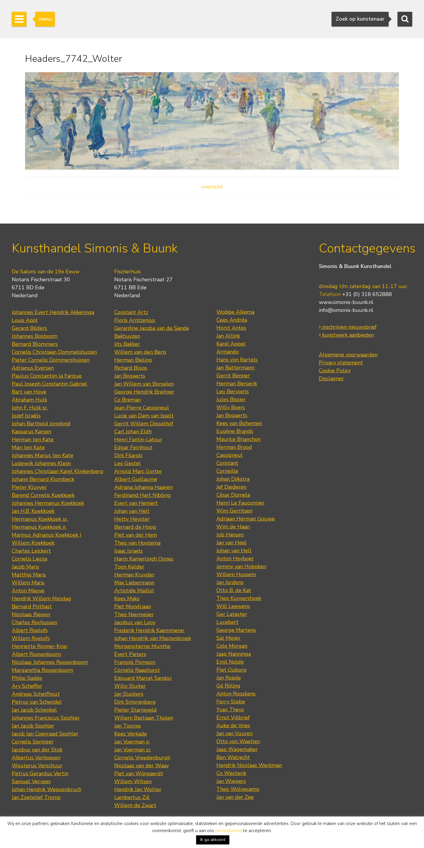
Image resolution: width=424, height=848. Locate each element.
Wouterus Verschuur (37, 765)
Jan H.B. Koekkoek (33, 511)
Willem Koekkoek (33, 542)
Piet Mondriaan (132, 606)
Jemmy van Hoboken (241, 566)
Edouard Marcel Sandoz (143, 678)
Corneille (227, 471)
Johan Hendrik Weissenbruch (46, 789)
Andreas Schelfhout (36, 693)
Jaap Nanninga (233, 653)
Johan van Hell (131, 511)
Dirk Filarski (128, 455)
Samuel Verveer (31, 781)
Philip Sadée (27, 678)
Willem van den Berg (140, 352)
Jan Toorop (127, 725)
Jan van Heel (231, 542)
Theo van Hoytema (137, 542)
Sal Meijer (228, 638)
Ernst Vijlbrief (233, 717)
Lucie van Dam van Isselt (144, 415)
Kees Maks (127, 598)
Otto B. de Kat (233, 590)
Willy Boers (230, 407)
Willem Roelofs (31, 638)
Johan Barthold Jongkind (41, 423)
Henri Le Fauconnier (240, 502)
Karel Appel (231, 343)
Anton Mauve (28, 590)
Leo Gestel (127, 463)
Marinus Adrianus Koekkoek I (46, 534)
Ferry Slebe (230, 701)
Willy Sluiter (130, 686)
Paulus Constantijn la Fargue (47, 375)
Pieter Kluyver (29, 487)
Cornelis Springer (33, 741)
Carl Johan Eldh (133, 431)
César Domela (233, 494)
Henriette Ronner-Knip (39, 646)
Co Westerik (231, 773)
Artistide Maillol (134, 590)
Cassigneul (229, 455)
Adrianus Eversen (33, 367)
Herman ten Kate (33, 439)
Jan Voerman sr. (132, 749)
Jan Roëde (228, 677)
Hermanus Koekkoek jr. (39, 526)
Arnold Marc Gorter (138, 471)
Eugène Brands (234, 431)
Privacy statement (341, 362)
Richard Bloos (130, 367)
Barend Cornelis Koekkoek (43, 495)
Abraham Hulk (29, 399)
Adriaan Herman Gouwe (245, 518)
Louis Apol (25, 320)
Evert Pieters (130, 654)
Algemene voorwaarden (348, 354)
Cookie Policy (335, 370)
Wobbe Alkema (235, 311)
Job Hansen (230, 534)
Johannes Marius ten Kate (42, 455)
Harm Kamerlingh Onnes (143, 558)
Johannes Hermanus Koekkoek (48, 503)
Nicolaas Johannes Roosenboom (50, 662)
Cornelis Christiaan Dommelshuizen (54, 352)
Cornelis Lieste (29, 558)
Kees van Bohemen (239, 423)
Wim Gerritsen (234, 510)
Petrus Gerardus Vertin (40, 773)
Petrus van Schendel (37, 701)
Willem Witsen (133, 781)
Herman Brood (234, 447)
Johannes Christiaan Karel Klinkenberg (57, 471)
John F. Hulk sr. (30, 407)
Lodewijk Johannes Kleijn (41, 463)
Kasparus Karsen (31, 431)
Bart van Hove (29, 391)
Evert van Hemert (136, 503)
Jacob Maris (25, 566)
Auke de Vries (233, 725)
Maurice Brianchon (238, 439)
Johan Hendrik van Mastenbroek (152, 638)
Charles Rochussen (34, 622)
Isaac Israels (128, 550)
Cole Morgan (231, 645)
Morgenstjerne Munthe (142, 646)
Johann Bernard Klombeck (43, 479)
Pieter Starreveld (135, 709)
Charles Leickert (31, 550)
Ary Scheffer (27, 686)
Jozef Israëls (26, 415)
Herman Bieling (133, 359)
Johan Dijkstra (232, 478)
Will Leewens (233, 606)
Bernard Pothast (32, 606)
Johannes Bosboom (34, 336)
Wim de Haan (233, 526)
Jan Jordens (230, 582)
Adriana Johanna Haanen (143, 487)
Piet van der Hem (135, 534)
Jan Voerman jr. (132, 741)
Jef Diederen (231, 486)
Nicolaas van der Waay (141, 765)
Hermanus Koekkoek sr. (40, 519)
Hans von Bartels (237, 359)
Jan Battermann (235, 367)
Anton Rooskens (236, 693)
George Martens (236, 630)
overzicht (212, 186)
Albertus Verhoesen (36, 757)
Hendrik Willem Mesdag (41, 598)
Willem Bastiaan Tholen (143, 717)
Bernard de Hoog (135, 526)
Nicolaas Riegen (31, 614)
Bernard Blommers (35, 344)
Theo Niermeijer (134, 614)
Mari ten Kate (28, 447)
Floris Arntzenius (134, 320)
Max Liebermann (134, 582)
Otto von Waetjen (238, 741)
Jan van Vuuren (234, 733)
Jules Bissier (231, 399)
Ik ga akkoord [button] (212, 839)
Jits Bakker (127, 344)
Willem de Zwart (135, 805)
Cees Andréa (231, 319)
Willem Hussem (236, 574)
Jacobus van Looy (134, 622)
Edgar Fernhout (133, 447)
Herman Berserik (236, 383)
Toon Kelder (129, 566)
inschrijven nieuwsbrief (348, 326)
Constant (227, 463)
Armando (227, 351)
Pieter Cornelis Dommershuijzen (51, 359)
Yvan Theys (230, 709)
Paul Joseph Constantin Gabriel (49, 383)
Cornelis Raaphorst (137, 670)
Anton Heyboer (235, 558)
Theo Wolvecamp (237, 789)
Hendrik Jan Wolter (137, 789)
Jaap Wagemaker (237, 749)
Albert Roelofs (30, 630)
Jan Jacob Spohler (33, 725)
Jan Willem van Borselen (144, 383)
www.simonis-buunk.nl (346, 302)
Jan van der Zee (235, 797)
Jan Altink (228, 335)
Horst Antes (231, 327)
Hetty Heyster (132, 519)
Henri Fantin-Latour (138, 439)
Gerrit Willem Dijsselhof (143, 423)
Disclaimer (331, 378)
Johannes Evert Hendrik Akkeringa (53, 312)
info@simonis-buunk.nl (346, 310)
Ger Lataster (231, 614)
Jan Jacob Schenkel (34, 709)
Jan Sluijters (128, 693)
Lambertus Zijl (132, 797)
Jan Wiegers (231, 781)
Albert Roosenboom (36, 654)
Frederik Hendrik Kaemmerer (149, 630)
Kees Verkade (130, 733)
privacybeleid (228, 831)
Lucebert (227, 622)
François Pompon (134, 662)
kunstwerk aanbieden (346, 334)
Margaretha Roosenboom (42, 670)
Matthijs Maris (29, 574)
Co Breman (127, 399)
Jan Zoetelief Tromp (36, 797)
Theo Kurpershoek (238, 598)
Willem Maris (28, 582)
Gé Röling (228, 685)
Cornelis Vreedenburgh (142, 757)
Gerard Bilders (29, 328)
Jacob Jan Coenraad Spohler (45, 733)
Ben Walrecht (233, 757)
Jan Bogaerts (129, 375)
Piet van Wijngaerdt (138, 773)
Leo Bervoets (232, 391)
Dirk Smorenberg (135, 701)
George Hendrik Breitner (144, 391)
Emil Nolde (230, 661)
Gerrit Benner (233, 375)
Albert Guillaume (135, 479)
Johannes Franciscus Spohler (46, 717)
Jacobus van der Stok (37, 749)
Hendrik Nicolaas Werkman (249, 765)
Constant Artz (131, 312)
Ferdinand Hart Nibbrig (142, 495)
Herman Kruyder (134, 574)
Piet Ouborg (231, 669)
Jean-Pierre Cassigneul (141, 407)
